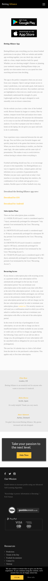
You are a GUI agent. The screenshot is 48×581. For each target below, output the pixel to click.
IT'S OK (17, 577)
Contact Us (10, 561)
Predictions (10, 552)
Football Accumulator (14, 558)
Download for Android (14, 204)
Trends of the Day (12, 555)
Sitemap (9, 564)
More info (31, 577)
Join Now (24, 455)
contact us (22, 306)
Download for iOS (12, 197)
